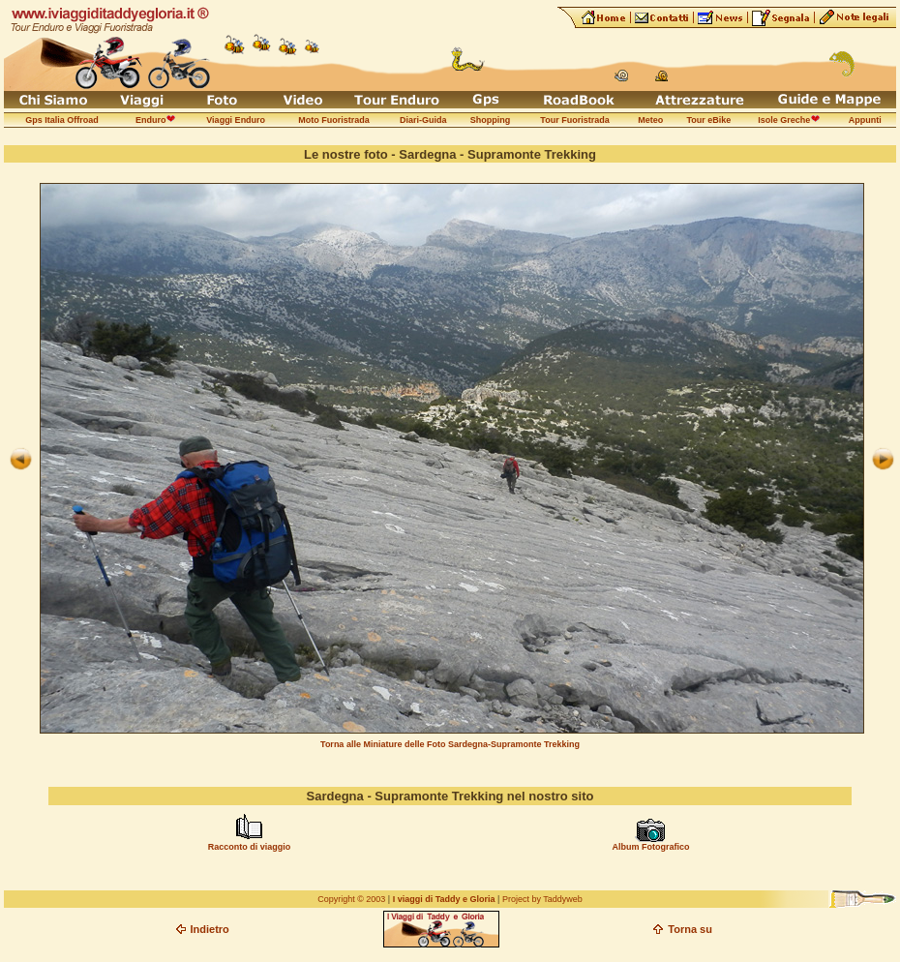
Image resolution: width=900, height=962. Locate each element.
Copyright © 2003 (351, 899)
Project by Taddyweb (542, 899)
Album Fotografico (650, 847)
